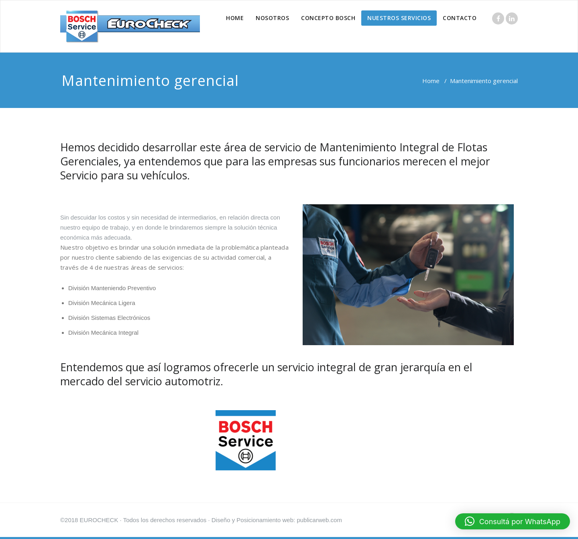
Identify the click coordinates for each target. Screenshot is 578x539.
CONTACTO (459, 18)
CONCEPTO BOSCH (328, 18)
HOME (235, 18)
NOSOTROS (272, 18)
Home (431, 81)
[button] (512, 521)
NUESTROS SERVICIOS (399, 18)
